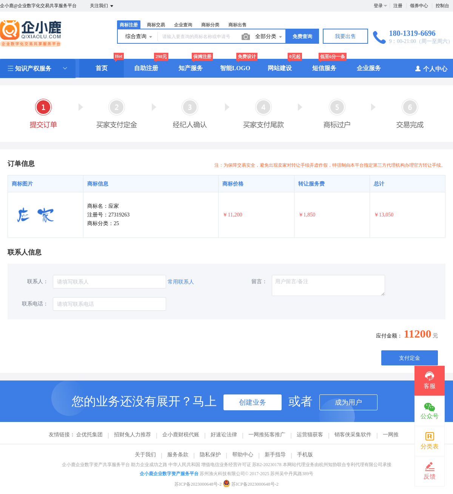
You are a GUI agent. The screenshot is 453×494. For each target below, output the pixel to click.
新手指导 (275, 454)
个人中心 (430, 68)
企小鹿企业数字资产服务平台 (169, 473)
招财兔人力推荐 (132, 434)
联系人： (37, 281)
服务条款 (177, 454)
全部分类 (269, 36)
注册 (397, 5)
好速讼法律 (224, 434)
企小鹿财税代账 (180, 434)
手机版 (305, 454)
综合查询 (139, 36)
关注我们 (102, 6)
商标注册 (129, 25)
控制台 (442, 5)
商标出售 (237, 25)
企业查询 (183, 25)
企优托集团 (89, 434)
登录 (378, 5)
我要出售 (345, 36)
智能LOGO (235, 68)
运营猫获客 (310, 434)
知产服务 (191, 68)
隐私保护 (210, 454)
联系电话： (35, 304)
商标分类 (210, 25)
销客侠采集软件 (352, 434)
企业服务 (369, 68)
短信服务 (324, 68)
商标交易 (156, 25)
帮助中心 (242, 454)
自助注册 (146, 68)
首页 (102, 68)
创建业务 (252, 402)
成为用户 (348, 402)
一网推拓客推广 (266, 434)
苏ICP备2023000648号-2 (198, 484)
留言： (259, 281)
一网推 (391, 434)
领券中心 (419, 5)
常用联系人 (181, 282)
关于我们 (145, 454)
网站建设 (280, 68)
